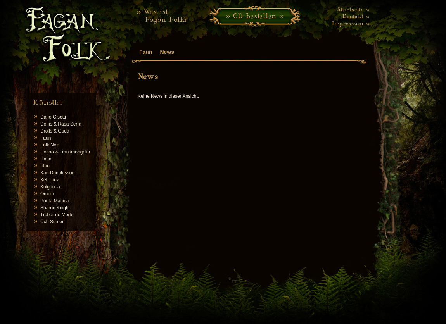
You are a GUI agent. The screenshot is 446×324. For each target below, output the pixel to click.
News (167, 52)
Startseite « (353, 9)
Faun (45, 138)
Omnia (47, 193)
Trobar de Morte (57, 214)
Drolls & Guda (54, 131)
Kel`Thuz (49, 180)
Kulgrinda (50, 187)
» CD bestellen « (255, 15)
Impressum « (351, 23)
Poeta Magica (54, 200)
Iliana (46, 159)
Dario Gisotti (53, 117)
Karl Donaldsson (57, 173)
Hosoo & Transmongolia (65, 152)
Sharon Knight (55, 207)
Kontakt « (356, 16)
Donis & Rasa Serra (60, 124)
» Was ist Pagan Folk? (162, 15)
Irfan (45, 166)
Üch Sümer (52, 221)
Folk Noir (49, 145)
